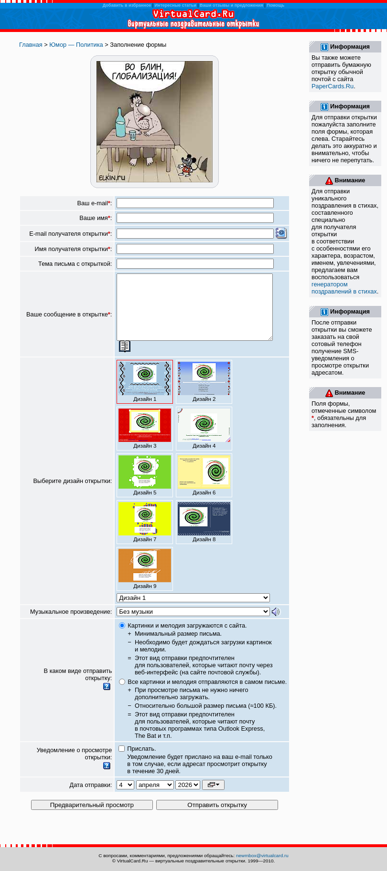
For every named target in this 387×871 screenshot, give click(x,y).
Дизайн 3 (144, 441)
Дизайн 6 (204, 488)
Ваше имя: (95, 217)
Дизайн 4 (204, 441)
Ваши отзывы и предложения (231, 5)
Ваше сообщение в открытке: (69, 320)
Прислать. (141, 761)
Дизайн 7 (144, 535)
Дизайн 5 (144, 488)
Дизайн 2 (204, 395)
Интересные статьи (175, 5)
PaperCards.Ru (333, 86)
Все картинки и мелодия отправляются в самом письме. (207, 694)
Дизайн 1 (144, 395)
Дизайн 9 (144, 582)
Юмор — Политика (76, 44)
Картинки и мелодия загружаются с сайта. (187, 638)
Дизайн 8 (204, 535)
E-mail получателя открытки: (70, 233)
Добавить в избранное (127, 5)
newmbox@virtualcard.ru (262, 855)
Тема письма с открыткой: (75, 263)
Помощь (275, 5)
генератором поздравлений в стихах (344, 288)
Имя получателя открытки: (73, 248)
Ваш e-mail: (94, 203)
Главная (31, 44)
